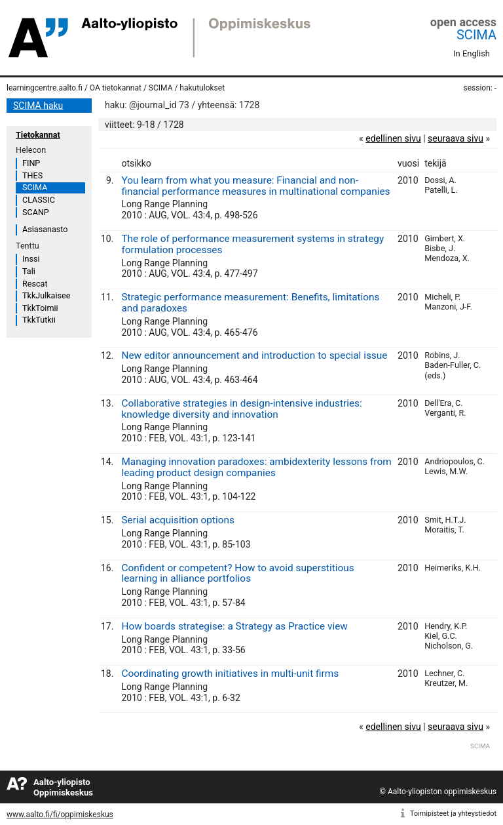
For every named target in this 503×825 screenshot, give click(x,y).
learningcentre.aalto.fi (45, 87)
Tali (28, 271)
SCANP (35, 212)
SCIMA (476, 35)
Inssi (30, 259)
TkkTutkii (39, 320)
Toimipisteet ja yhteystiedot (453, 813)
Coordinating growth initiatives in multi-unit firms (230, 673)
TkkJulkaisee (46, 295)
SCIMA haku (38, 105)
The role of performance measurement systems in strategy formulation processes (252, 244)
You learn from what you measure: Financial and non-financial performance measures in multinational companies (255, 185)
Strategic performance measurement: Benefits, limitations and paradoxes (250, 302)
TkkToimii (40, 308)
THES (32, 175)
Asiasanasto (44, 229)
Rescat (35, 284)
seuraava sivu (455, 138)
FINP (31, 163)
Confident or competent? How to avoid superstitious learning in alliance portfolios (237, 573)
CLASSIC (38, 200)
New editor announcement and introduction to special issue (254, 355)
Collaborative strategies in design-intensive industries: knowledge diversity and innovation (241, 408)
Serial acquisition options (177, 520)
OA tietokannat (115, 87)
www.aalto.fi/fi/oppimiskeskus (60, 814)
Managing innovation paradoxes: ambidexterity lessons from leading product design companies (256, 467)
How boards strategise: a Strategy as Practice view (234, 626)
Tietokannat (38, 135)
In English (471, 53)
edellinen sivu (392, 138)
